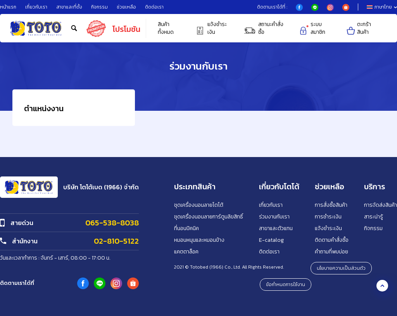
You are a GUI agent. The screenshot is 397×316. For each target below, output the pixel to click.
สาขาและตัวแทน (276, 228)
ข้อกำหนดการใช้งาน (285, 284)
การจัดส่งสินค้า (380, 205)
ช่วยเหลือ (126, 6)
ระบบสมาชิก (311, 28)
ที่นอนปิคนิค (186, 228)
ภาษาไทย (382, 6)
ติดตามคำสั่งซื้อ (332, 240)
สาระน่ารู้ (373, 217)
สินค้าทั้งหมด (166, 28)
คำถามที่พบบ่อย (331, 252)
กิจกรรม (99, 6)
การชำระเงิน (328, 217)
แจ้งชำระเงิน (211, 28)
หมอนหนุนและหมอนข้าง (199, 240)
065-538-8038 (112, 223)
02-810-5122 (116, 241)
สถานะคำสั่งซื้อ (263, 28)
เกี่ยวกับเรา (36, 6)
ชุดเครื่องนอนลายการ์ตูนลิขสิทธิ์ (208, 217)
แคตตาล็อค (186, 252)
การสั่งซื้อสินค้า (331, 205)
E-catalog (271, 240)
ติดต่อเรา (154, 6)
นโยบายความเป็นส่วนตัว (341, 268)
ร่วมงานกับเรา (274, 217)
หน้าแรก (8, 6)
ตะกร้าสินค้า (358, 28)
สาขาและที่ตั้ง (69, 6)
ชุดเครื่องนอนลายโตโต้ (198, 205)
